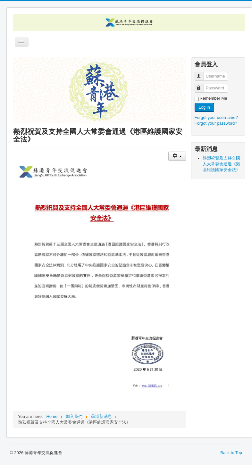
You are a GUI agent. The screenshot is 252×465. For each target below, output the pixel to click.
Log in (204, 107)
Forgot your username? (216, 117)
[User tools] (177, 156)
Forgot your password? (216, 123)
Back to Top (231, 452)
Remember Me (213, 98)
